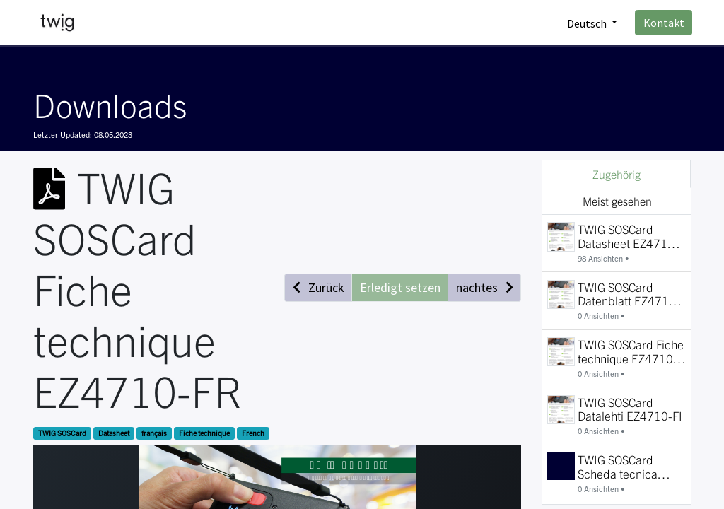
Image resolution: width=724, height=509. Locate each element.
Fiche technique (204, 433)
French (253, 433)
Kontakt (662, 23)
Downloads (110, 103)
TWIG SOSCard (62, 433)
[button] (318, 287)
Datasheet (113, 433)
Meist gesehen (617, 201)
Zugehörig (616, 174)
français (154, 433)
